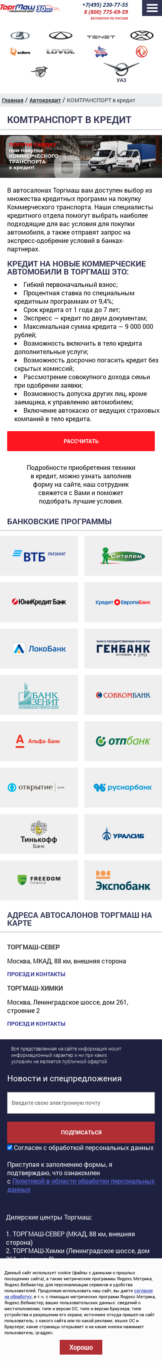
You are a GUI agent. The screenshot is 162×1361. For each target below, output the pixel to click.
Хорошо (81, 1347)
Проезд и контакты (36, 974)
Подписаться (81, 1132)
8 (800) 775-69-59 (106, 12)
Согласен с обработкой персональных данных (84, 1147)
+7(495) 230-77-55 (105, 4)
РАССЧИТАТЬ (81, 441)
